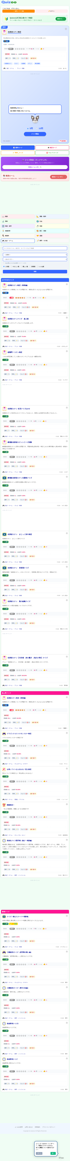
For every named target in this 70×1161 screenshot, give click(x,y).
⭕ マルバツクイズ (52, 153)
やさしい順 (15, 266)
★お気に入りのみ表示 (14, 263)
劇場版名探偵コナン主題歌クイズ (20, 478)
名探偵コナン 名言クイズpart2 (19, 409)
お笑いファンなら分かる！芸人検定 (19, 769)
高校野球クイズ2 (12, 1023)
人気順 (6, 266)
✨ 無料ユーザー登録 (18, 11)
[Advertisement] (35, 88)
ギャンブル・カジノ (20, 835)
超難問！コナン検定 (15, 352)
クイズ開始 (35, 134)
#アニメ (30, 63)
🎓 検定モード (52, 147)
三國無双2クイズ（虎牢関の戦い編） (19, 952)
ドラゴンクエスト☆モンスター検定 (19, 733)
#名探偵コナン (8, 63)
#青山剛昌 (37, 63)
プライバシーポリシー (48, 1127)
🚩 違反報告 (63, 141)
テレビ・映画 (18, 505)
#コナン (17, 63)
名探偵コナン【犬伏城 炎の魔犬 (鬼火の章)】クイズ (28, 658)
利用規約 (37, 1127)
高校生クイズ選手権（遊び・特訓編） (20, 840)
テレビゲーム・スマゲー (21, 764)
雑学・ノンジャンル (20, 875)
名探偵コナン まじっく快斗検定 (20, 534)
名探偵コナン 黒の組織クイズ (19, 601)
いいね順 (40, 266)
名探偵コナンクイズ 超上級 (18, 319)
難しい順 (24, 266)
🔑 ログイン (51, 11)
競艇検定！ (11, 805)
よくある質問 (19, 1127)
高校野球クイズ (13, 1059)
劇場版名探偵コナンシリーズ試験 (20, 442)
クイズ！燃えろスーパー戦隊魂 (17, 916)
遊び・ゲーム (10, 68)
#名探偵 (23, 63)
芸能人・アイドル (19, 799)
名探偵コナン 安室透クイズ (18, 568)
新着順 (32, 266)
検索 (35, 271)
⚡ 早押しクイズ (18, 153)
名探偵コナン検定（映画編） (18, 285)
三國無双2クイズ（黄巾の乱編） (18, 988)
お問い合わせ (29, 1127)
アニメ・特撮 (20, 68)
